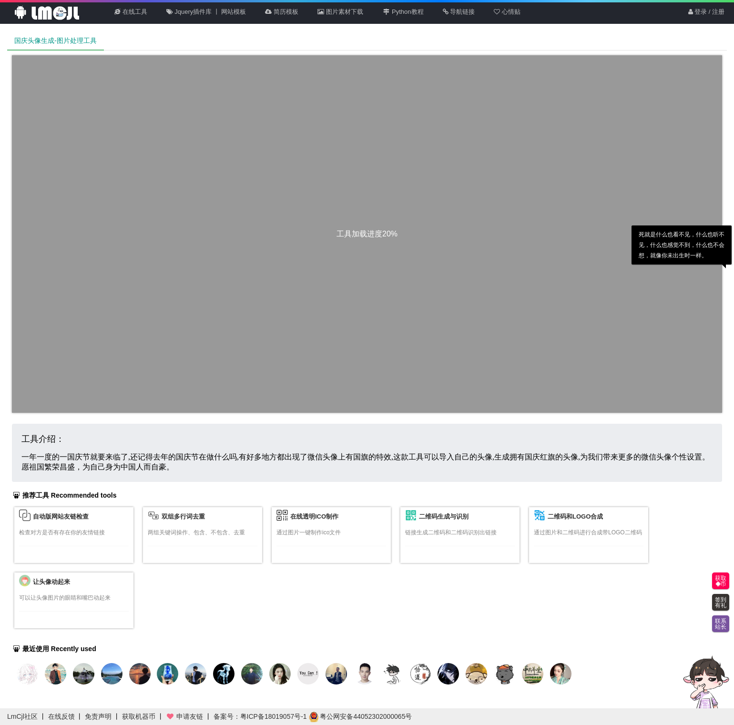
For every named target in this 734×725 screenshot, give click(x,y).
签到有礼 (720, 602)
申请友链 (184, 716)
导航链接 (459, 11)
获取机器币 (138, 716)
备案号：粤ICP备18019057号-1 (260, 716)
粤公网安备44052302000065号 (360, 716)
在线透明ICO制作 (314, 516)
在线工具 (130, 11)
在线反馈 (61, 716)
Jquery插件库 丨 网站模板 (206, 11)
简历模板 (281, 11)
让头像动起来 (51, 581)
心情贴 (507, 11)
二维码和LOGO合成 (575, 516)
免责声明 (98, 716)
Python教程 (403, 11)
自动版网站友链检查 (61, 516)
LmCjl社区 (22, 716)
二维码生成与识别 (444, 516)
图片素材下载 (340, 11)
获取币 (720, 581)
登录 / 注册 (706, 11)
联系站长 (720, 624)
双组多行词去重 (183, 516)
